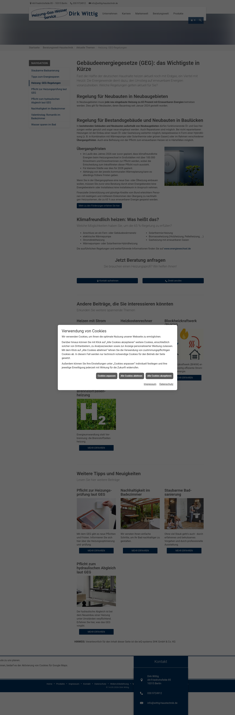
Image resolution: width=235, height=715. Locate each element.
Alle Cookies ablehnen (131, 375)
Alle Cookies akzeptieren (159, 375)
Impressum (150, 383)
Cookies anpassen (107, 375)
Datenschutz (166, 383)
